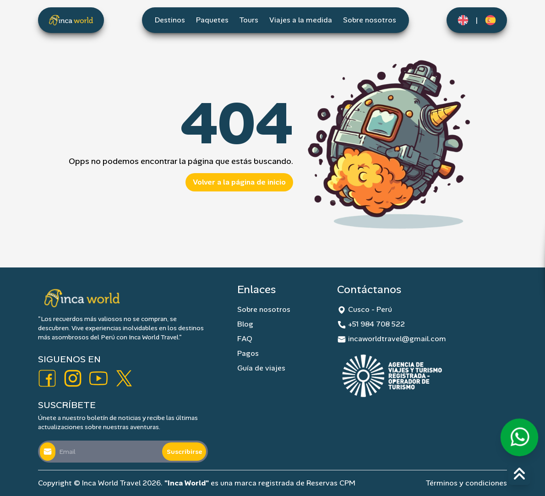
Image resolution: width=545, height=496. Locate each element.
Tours (249, 20)
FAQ (244, 338)
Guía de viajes (261, 368)
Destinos (170, 20)
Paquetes (212, 20)
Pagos (248, 353)
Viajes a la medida (300, 20)
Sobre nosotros (369, 20)
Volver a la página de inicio (239, 182)
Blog (245, 324)
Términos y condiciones (466, 483)
